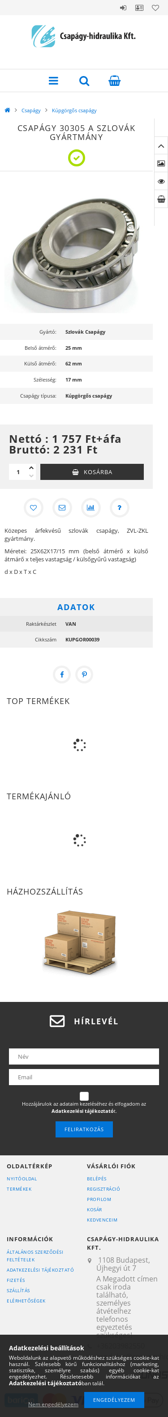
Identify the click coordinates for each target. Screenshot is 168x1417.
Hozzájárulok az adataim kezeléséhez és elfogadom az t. (84, 1107)
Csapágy (31, 110)
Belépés (123, 7)
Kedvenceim (102, 1220)
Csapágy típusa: (38, 395)
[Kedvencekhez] (33, 508)
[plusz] (31, 468)
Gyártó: (47, 331)
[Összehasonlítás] (91, 508)
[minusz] (31, 476)
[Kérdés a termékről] (119, 508)
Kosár (94, 1209)
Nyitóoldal (22, 1178)
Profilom (99, 1199)
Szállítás (18, 1290)
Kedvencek (155, 7)
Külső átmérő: (40, 363)
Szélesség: (45, 379)
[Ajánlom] (62, 508)
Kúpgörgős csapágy (74, 110)
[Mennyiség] (18, 472)
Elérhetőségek (26, 1301)
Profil (139, 7)
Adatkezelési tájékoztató (40, 1270)
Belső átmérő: (40, 347)
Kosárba (98, 472)
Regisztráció (103, 1189)
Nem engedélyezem (53, 1404)
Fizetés (16, 1280)
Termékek (19, 1189)
